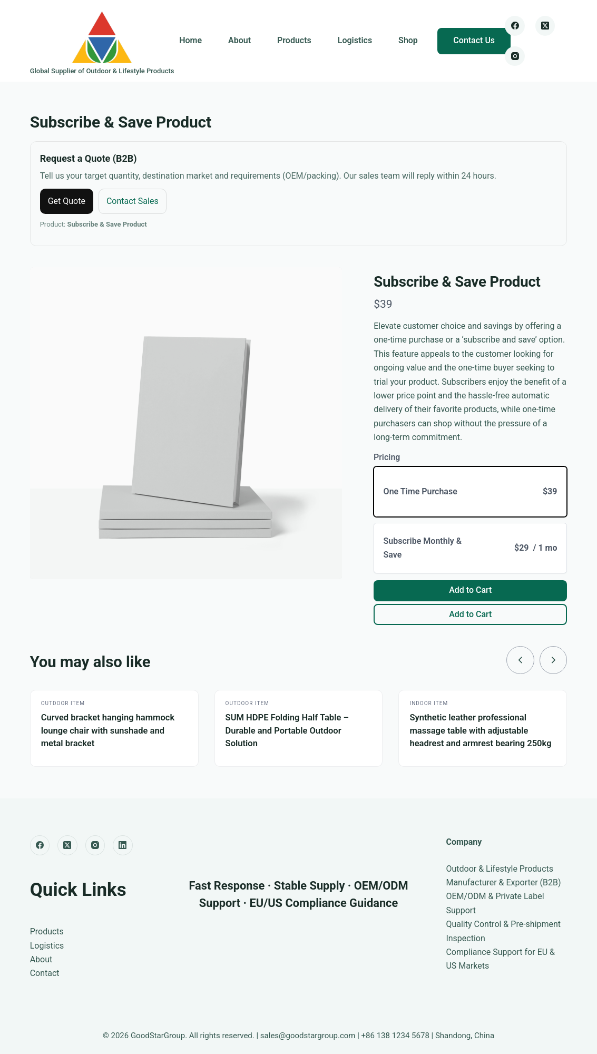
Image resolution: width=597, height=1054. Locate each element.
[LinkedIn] (123, 845)
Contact (45, 974)
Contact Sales (132, 201)
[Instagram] (515, 56)
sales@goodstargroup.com (308, 1035)
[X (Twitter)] (545, 26)
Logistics (355, 40)
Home (190, 40)
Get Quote (66, 201)
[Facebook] (515, 26)
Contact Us (474, 40)
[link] (520, 660)
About (239, 40)
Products (294, 40)
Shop (408, 40)
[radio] (470, 492)
